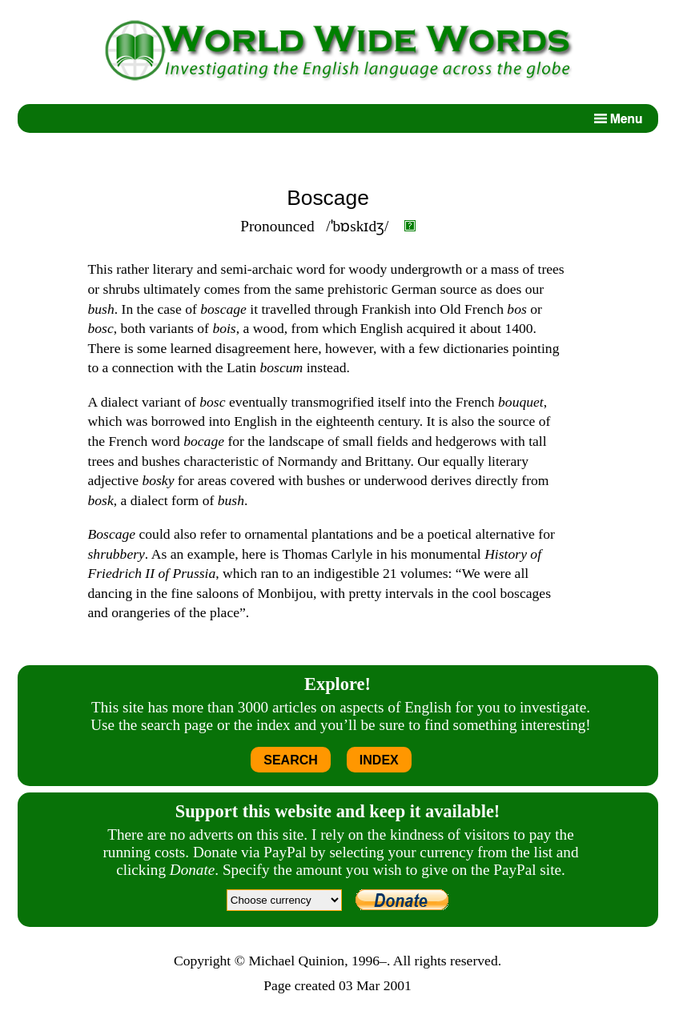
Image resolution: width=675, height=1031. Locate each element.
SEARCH (290, 760)
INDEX (379, 760)
